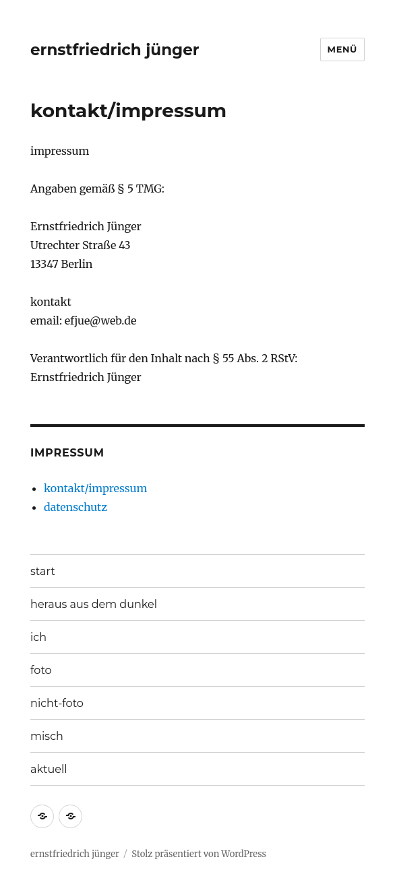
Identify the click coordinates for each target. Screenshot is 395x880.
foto (41, 670)
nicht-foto (57, 703)
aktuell (48, 769)
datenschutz (75, 507)
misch (46, 736)
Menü (342, 49)
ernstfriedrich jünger (115, 49)
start (42, 571)
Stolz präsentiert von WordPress (198, 854)
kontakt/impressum (95, 488)
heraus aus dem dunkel (93, 604)
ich (38, 637)
